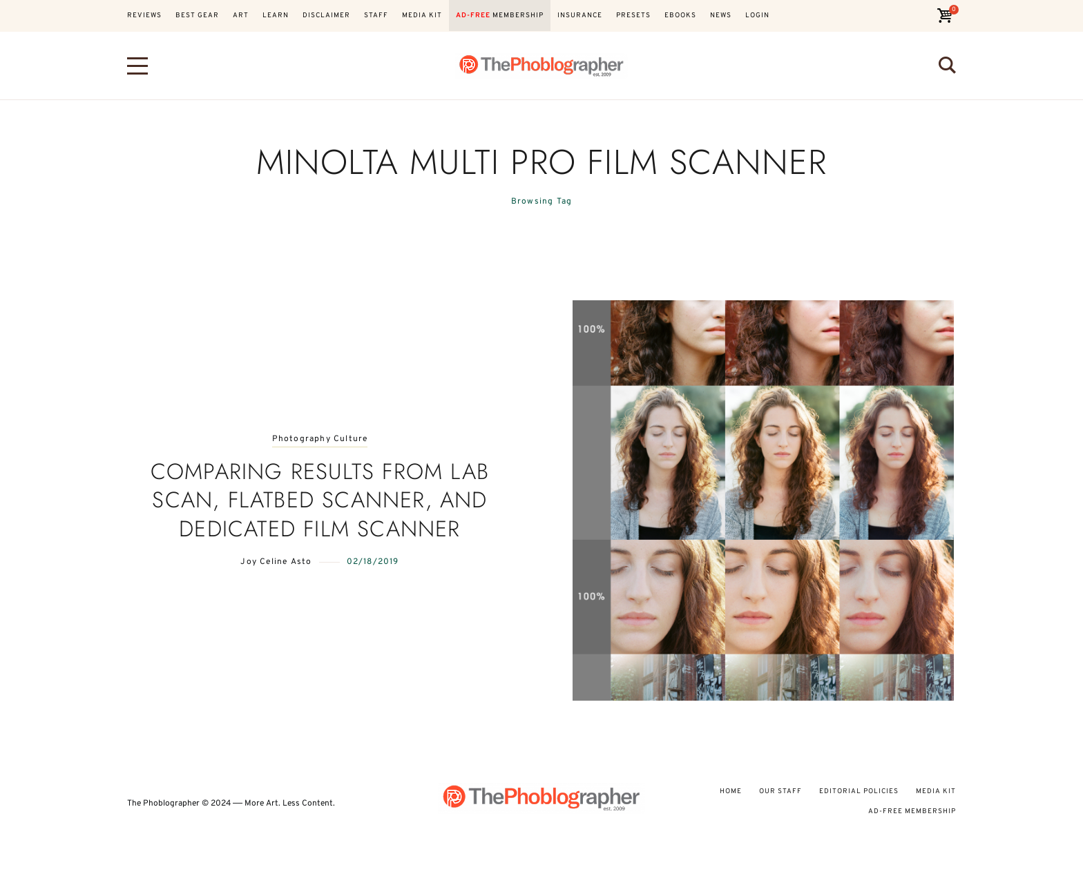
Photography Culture (320, 439)
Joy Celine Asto (276, 561)
